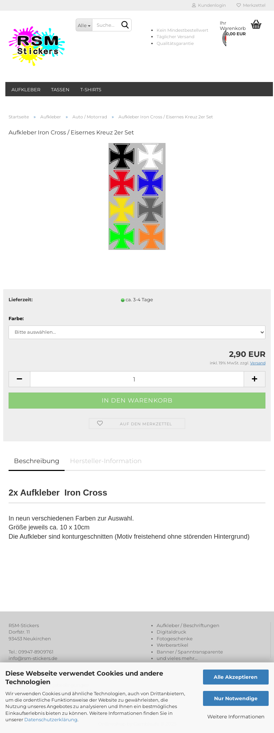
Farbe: (16, 318)
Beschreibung (36, 461)
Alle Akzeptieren (236, 677)
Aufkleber (25, 89)
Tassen (60, 89)
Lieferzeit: (20, 299)
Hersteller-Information (106, 461)
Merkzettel (251, 5)
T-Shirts (90, 89)
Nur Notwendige (236, 698)
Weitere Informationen (235, 716)
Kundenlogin (209, 5)
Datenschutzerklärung (50, 719)
